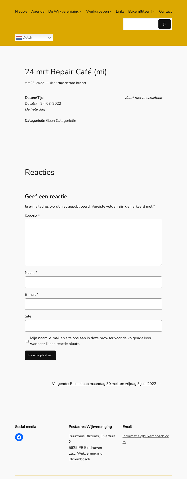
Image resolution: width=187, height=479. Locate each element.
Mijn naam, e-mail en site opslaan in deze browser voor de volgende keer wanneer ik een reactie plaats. (90, 340)
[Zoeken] (164, 24)
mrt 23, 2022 (34, 83)
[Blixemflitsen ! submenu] (154, 11)
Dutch (24, 37)
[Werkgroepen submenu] (111, 11)
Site (28, 316)
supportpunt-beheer (72, 83)
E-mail (31, 294)
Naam (31, 272)
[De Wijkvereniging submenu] (81, 11)
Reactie (32, 216)
